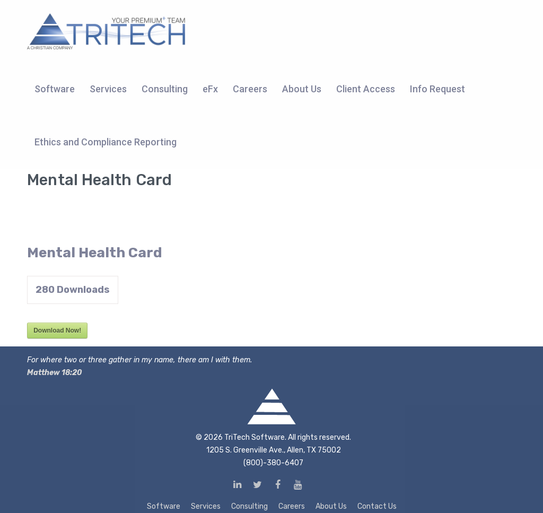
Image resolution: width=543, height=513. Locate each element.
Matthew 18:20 (54, 372)
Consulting (249, 506)
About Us (331, 506)
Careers (291, 506)
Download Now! (57, 330)
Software (163, 506)
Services (206, 506)
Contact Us (377, 506)
